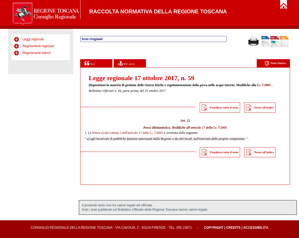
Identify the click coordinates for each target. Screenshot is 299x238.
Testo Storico (275, 63)
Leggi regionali (33, 39)
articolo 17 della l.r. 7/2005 (209, 127)
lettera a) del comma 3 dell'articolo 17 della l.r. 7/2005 (127, 133)
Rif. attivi (126, 63)
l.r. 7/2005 (264, 85)
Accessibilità (255, 228)
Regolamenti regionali (38, 46)
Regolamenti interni (36, 53)
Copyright (213, 228)
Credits (233, 228)
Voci (90, 63)
